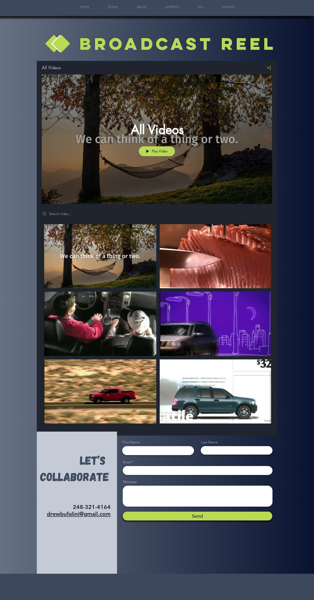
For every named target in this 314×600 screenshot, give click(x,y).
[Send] (197, 516)
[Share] (267, 68)
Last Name (209, 442)
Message (130, 481)
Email (127, 462)
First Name (131, 442)
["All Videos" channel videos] (157, 326)
